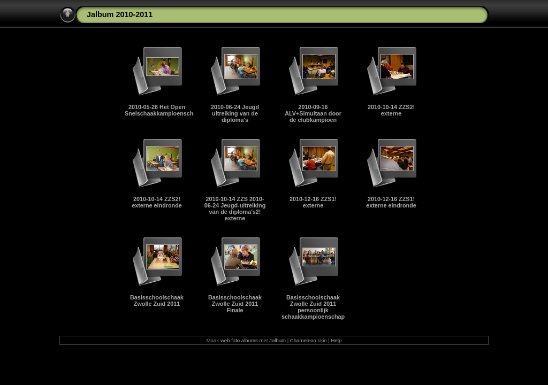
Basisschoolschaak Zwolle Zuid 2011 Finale (235, 303)
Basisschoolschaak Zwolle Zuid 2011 (157, 300)
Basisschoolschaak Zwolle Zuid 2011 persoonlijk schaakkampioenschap (313, 307)
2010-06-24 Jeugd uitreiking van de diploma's (235, 113)
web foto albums (239, 340)
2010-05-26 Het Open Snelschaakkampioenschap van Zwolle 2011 (185, 110)
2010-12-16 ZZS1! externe (313, 202)
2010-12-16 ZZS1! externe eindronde (391, 202)
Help (336, 340)
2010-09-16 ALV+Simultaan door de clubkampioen (313, 113)
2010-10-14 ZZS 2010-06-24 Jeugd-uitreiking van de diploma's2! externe (235, 208)
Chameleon (303, 340)
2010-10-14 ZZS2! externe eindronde (157, 202)
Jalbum (277, 340)
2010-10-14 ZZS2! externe (391, 110)
